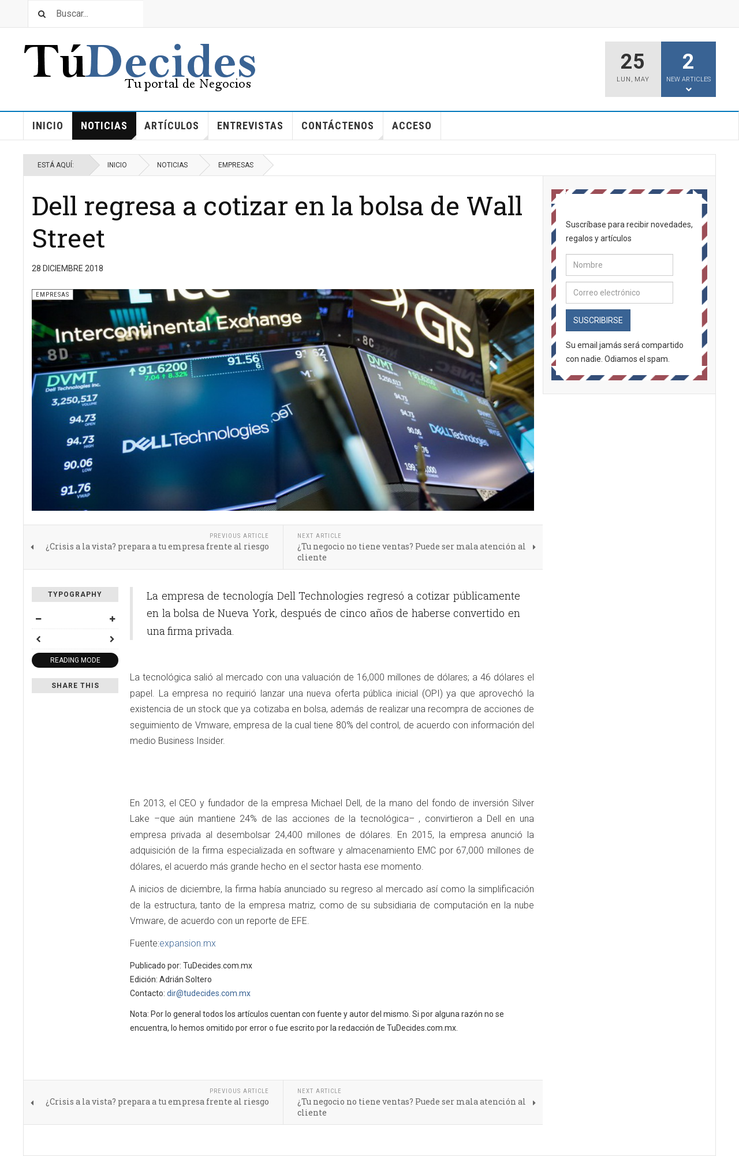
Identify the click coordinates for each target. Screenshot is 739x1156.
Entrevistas (250, 125)
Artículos (176, 129)
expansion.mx (187, 943)
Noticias (108, 129)
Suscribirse (598, 320)
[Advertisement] (265, 773)
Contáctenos (342, 129)
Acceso (412, 125)
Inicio (48, 125)
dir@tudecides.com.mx (209, 993)
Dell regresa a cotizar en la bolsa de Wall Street (277, 221)
